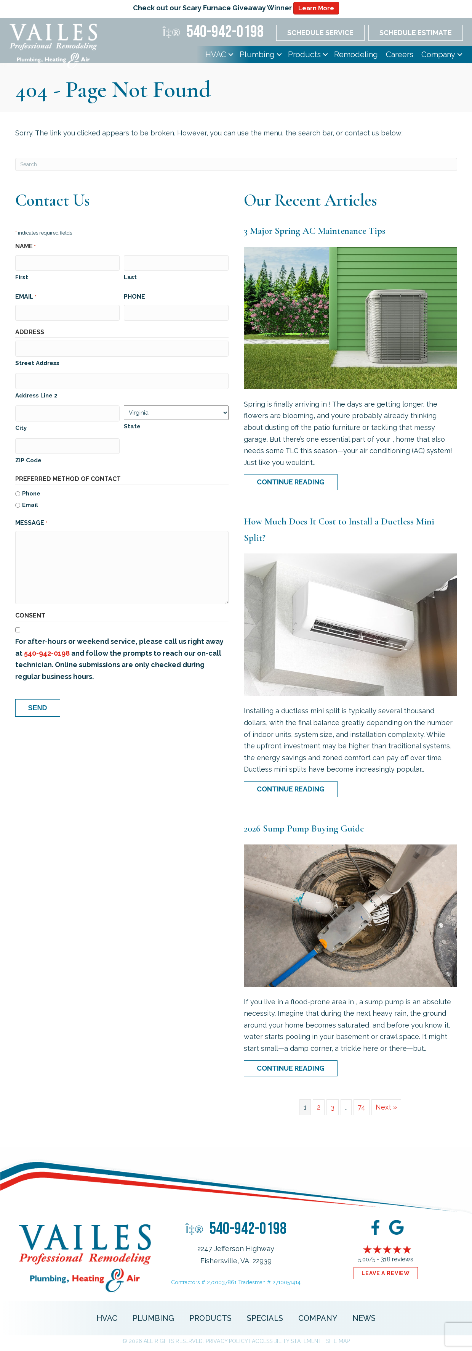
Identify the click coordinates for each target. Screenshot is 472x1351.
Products (304, 54)
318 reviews (397, 1259)
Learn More (316, 8)
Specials (265, 1318)
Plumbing (257, 54)
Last (130, 276)
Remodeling (356, 54)
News (364, 1318)
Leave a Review (386, 1273)
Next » (386, 1107)
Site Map (338, 1341)
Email (26, 296)
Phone (134, 295)
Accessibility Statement (287, 1341)
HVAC (215, 54)
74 (361, 1107)
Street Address (37, 360)
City (21, 423)
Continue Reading (291, 482)
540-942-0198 (47, 648)
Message (31, 518)
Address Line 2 (36, 392)
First (21, 276)
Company (438, 54)
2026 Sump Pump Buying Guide (304, 828)
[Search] (236, 164)
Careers (399, 54)
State (132, 423)
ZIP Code (28, 455)
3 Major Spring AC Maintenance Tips (315, 230)
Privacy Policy (227, 1341)
